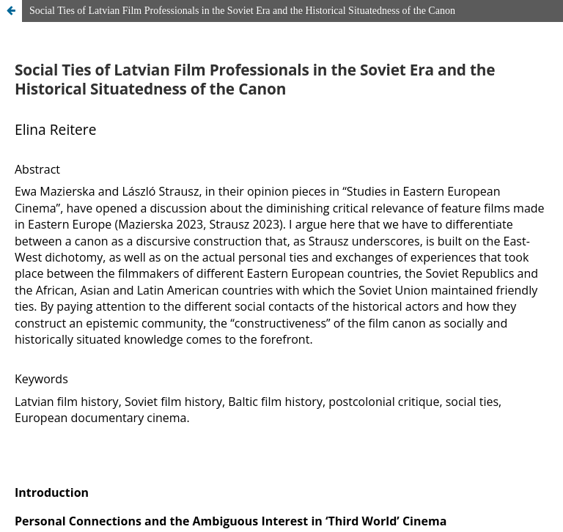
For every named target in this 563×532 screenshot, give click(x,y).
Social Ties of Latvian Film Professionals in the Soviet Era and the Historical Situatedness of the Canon (242, 10)
